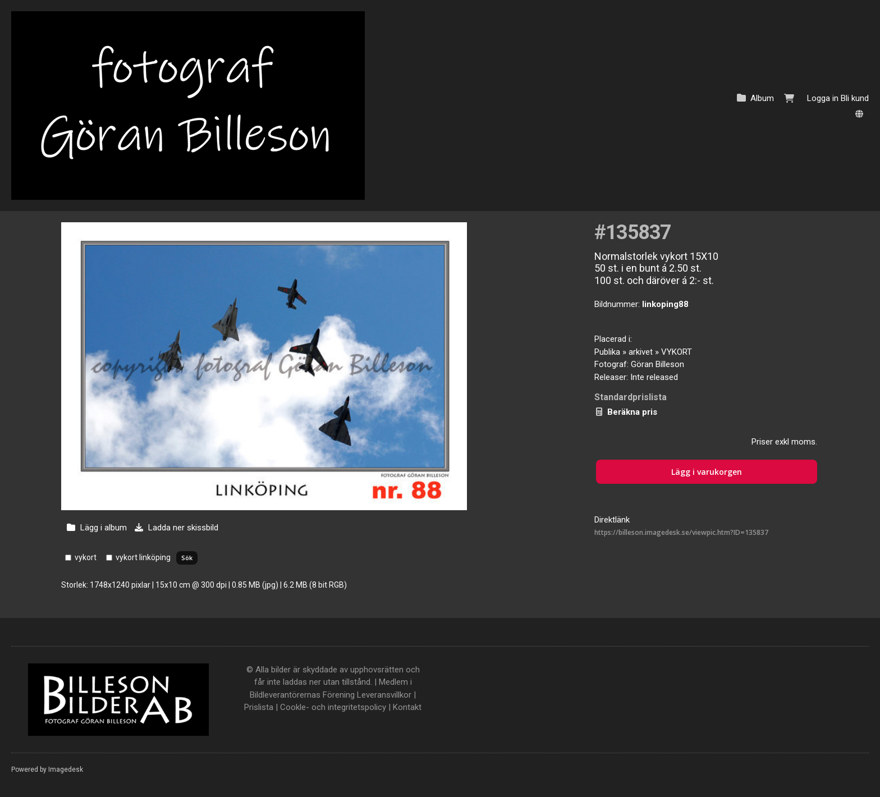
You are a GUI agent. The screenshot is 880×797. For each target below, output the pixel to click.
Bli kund (855, 98)
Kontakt (407, 707)
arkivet (641, 352)
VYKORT (676, 352)
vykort (86, 557)
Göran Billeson (657, 364)
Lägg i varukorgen (706, 471)
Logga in (822, 98)
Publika (607, 352)
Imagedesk (65, 769)
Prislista (258, 707)
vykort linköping (143, 557)
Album (762, 98)
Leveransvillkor (384, 695)
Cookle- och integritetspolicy (333, 707)
